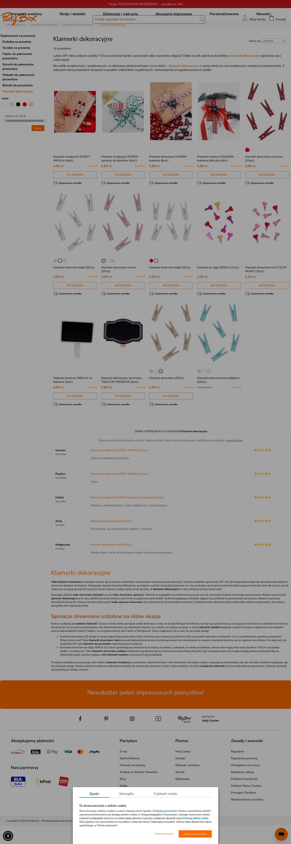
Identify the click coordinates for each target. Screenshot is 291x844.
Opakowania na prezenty (18, 54)
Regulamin (237, 770)
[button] (8, 836)
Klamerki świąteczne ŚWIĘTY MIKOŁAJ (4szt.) (71, 177)
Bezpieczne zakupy (242, 791)
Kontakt (180, 777)
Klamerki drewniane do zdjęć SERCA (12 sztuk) (88, 666)
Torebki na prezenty (16, 66)
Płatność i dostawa (187, 784)
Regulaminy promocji (244, 777)
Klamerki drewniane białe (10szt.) (170, 286)
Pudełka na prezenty (16, 60)
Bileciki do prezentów (17, 104)
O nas (123, 770)
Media (123, 804)
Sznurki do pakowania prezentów (18, 85)
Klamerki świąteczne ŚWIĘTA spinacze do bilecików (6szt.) (119, 177)
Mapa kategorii (129, 811)
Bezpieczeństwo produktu (247, 818)
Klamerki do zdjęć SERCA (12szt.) (218, 286)
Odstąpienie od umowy (245, 784)
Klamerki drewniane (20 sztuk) (78, 655)
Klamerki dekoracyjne (17, 110)
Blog (122, 797)
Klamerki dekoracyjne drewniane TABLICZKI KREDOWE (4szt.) (121, 398)
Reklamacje (182, 797)
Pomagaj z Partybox (243, 811)
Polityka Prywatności (244, 797)
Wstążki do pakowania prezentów (18, 95)
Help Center (183, 770)
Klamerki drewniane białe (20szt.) (74, 286)
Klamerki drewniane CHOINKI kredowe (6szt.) (168, 177)
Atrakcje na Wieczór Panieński (138, 791)
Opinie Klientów (130, 777)
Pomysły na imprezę (132, 784)
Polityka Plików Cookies (246, 804)
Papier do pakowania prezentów (17, 74)
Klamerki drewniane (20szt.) (166, 396)
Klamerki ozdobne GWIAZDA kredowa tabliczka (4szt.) (215, 177)
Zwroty (180, 791)
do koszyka (75, 193)
